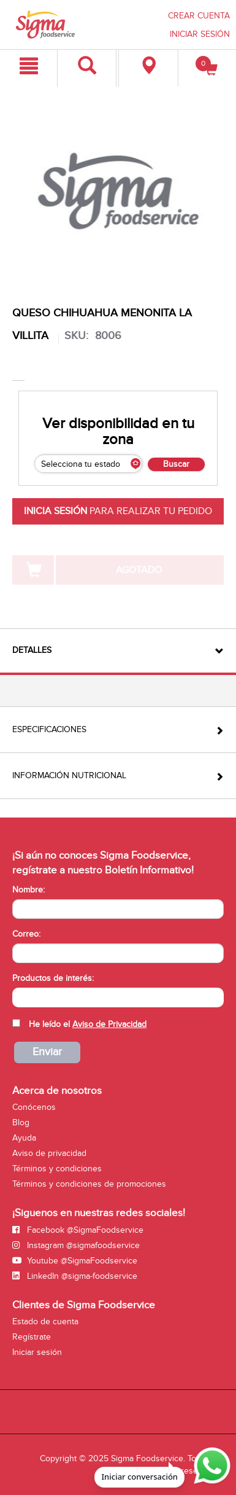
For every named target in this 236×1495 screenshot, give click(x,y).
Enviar (47, 1051)
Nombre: (28, 889)
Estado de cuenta (45, 1321)
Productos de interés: (53, 978)
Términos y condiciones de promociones (89, 1184)
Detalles (31, 650)
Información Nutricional (69, 775)
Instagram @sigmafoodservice (76, 1245)
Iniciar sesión (37, 1352)
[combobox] (118, 997)
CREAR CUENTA (199, 15)
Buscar (176, 464)
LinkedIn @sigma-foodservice (74, 1276)
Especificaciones (49, 729)
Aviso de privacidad (49, 1153)
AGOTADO (139, 570)
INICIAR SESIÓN (200, 34)
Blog (20, 1122)
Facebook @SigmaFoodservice (77, 1230)
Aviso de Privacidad (109, 1024)
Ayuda (24, 1138)
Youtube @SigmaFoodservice (74, 1260)
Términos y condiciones (57, 1168)
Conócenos (34, 1107)
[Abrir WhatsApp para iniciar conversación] (210, 1466)
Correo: (26, 934)
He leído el (88, 1024)
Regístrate (31, 1337)
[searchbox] (18, 996)
